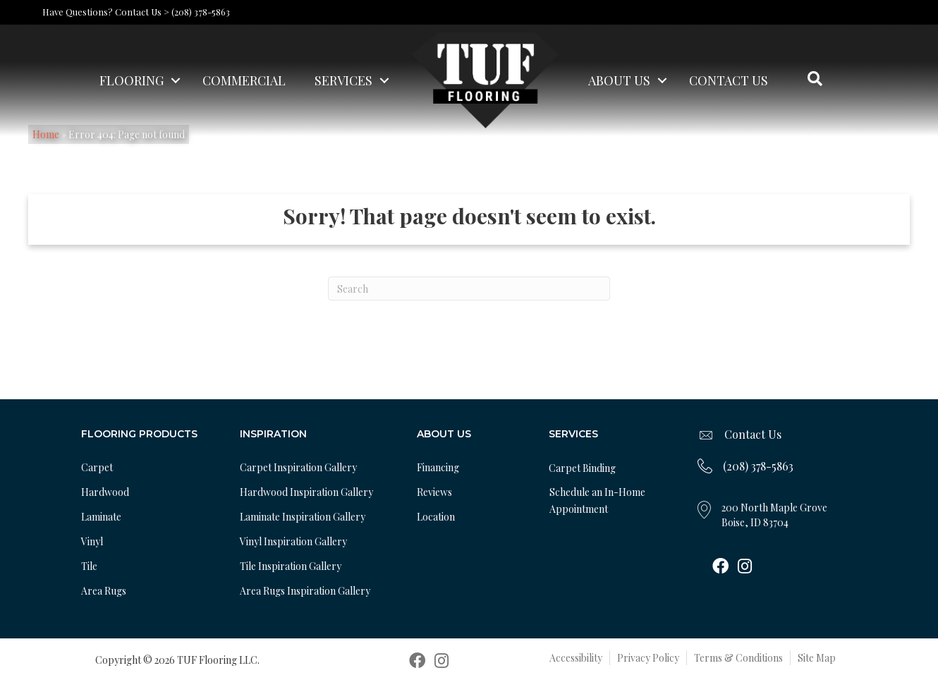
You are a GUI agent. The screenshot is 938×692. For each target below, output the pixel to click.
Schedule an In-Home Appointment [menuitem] (597, 500)
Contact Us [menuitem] (728, 80)
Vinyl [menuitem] (92, 541)
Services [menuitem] (343, 80)
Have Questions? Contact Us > (105, 12)
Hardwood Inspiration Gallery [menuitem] (306, 492)
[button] (176, 80)
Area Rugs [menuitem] (103, 590)
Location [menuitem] (436, 516)
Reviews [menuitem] (434, 492)
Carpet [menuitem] (97, 467)
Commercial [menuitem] (244, 80)
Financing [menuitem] (438, 467)
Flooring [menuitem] (131, 80)
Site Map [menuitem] (817, 657)
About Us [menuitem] (619, 80)
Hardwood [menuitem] (105, 492)
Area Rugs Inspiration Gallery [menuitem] (305, 590)
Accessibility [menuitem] (575, 657)
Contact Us (752, 434)
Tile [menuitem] (89, 566)
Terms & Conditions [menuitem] (738, 657)
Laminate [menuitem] (101, 516)
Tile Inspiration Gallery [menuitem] (290, 566)
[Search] (469, 289)
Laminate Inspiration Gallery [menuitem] (302, 516)
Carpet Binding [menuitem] (582, 468)
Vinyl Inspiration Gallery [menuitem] (293, 541)
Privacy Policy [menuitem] (648, 657)
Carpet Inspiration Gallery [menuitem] (298, 467)
